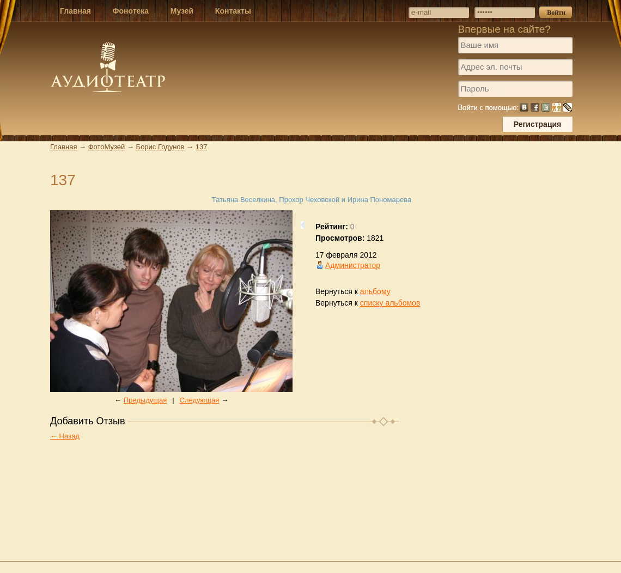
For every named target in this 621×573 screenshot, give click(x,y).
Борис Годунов (160, 147)
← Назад (65, 436)
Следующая (200, 400)
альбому (375, 291)
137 (202, 147)
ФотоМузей (106, 147)
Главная (63, 147)
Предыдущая (145, 400)
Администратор (352, 265)
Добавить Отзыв (87, 421)
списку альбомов (390, 302)
